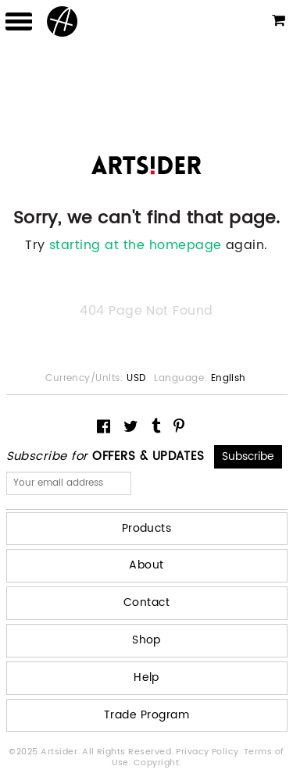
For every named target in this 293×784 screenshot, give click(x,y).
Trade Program (146, 715)
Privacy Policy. (210, 752)
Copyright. (157, 763)
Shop (146, 640)
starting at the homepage (135, 245)
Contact (146, 602)
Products (147, 528)
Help (146, 677)
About (146, 565)
